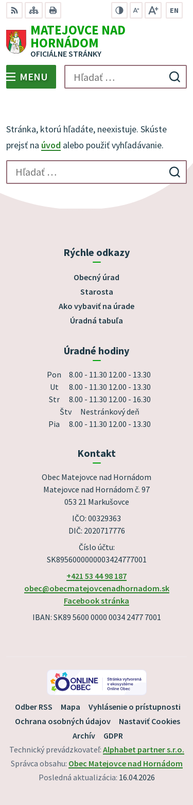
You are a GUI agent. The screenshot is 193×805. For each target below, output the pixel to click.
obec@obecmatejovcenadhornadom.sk (96, 588)
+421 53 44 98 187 (96, 576)
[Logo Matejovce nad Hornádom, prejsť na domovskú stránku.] (96, 42)
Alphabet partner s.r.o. (143, 749)
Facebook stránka (96, 600)
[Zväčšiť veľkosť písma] (153, 10)
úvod (51, 145)
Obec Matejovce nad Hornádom (125, 763)
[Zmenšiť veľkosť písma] (136, 10)
